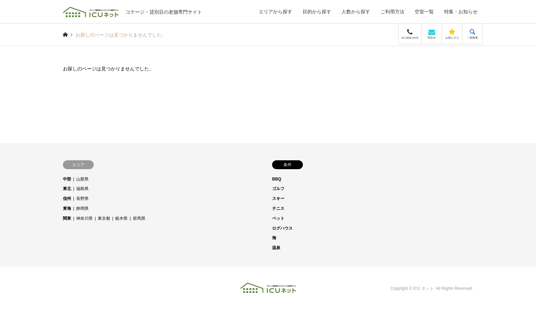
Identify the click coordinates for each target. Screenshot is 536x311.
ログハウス (282, 228)
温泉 (276, 247)
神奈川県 (84, 218)
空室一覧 (424, 11)
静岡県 (82, 208)
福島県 (82, 188)
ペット (278, 218)
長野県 (82, 198)
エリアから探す (275, 11)
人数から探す (355, 11)
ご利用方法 (392, 11)
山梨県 (82, 179)
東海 (67, 208)
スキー (278, 198)
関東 (67, 218)
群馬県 (139, 218)
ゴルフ (278, 188)
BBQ (276, 179)
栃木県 (121, 218)
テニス (278, 208)
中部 (67, 179)
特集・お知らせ (461, 11)
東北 (67, 188)
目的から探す (317, 11)
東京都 (104, 218)
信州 (67, 198)
